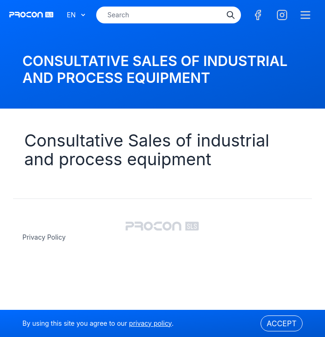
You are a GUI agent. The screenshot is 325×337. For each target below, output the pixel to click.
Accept (282, 323)
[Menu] (305, 15)
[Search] (230, 15)
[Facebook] (257, 15)
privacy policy (44, 237)
